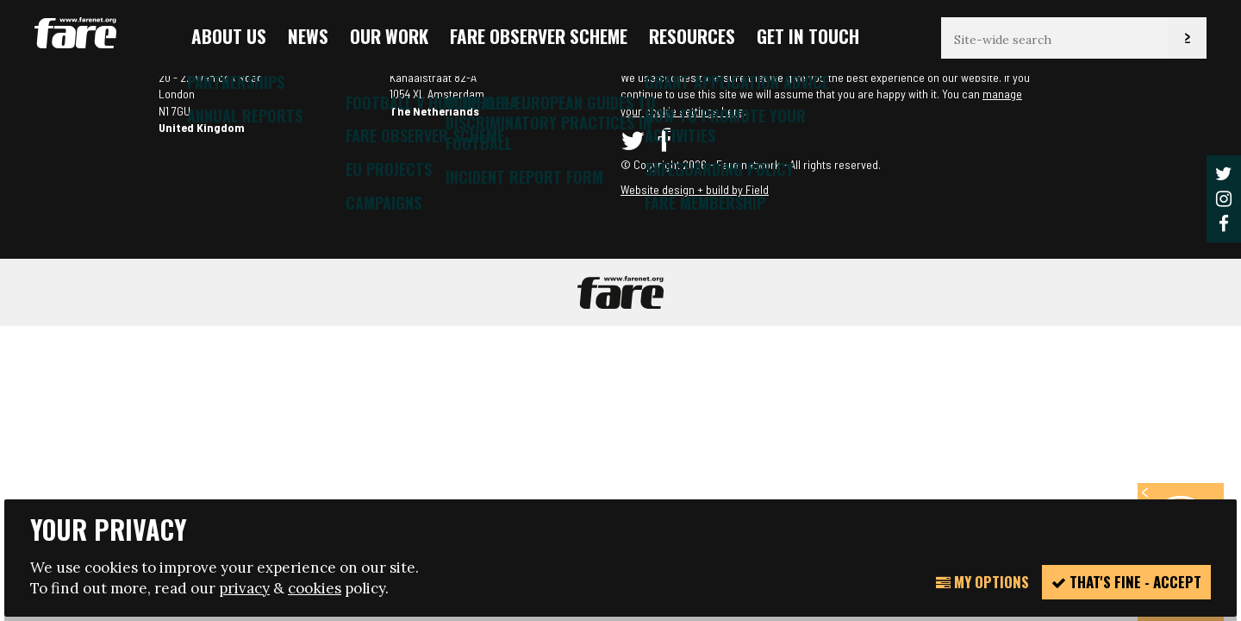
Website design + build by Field (694, 189)
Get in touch (808, 35)
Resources (692, 35)
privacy (244, 588)
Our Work (389, 35)
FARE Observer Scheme (538, 35)
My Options (982, 582)
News (308, 35)
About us (228, 35)
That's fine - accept (1126, 582)
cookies (314, 588)
